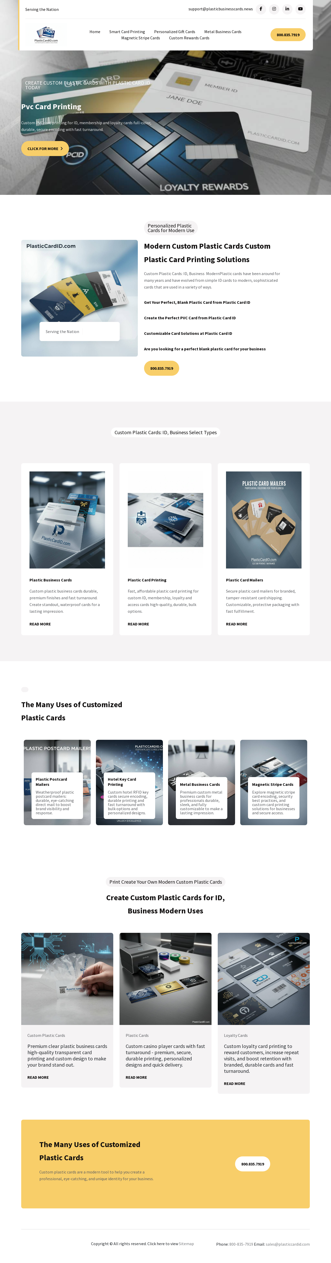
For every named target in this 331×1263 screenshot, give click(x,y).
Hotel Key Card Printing (122, 783)
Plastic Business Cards (50, 580)
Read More (40, 624)
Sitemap (186, 1245)
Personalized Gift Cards (174, 31)
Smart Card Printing (127, 31)
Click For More (45, 148)
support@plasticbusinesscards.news (221, 8)
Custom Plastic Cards (46, 1037)
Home (94, 31)
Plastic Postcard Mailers (51, 783)
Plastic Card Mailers (244, 580)
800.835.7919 (288, 34)
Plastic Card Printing (147, 580)
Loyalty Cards (236, 1037)
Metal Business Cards (223, 31)
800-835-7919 (241, 1246)
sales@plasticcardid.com (288, 1246)
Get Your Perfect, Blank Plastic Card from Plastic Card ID (197, 302)
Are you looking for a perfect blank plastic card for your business (205, 349)
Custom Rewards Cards (189, 37)
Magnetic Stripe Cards (140, 37)
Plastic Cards (137, 1037)
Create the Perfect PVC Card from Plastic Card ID (190, 318)
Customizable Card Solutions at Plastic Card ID (188, 333)
